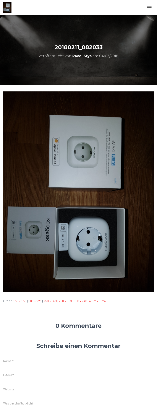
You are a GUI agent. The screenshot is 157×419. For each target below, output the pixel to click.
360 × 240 (80, 301)
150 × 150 (19, 301)
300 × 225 (35, 301)
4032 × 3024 (97, 301)
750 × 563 (50, 301)
